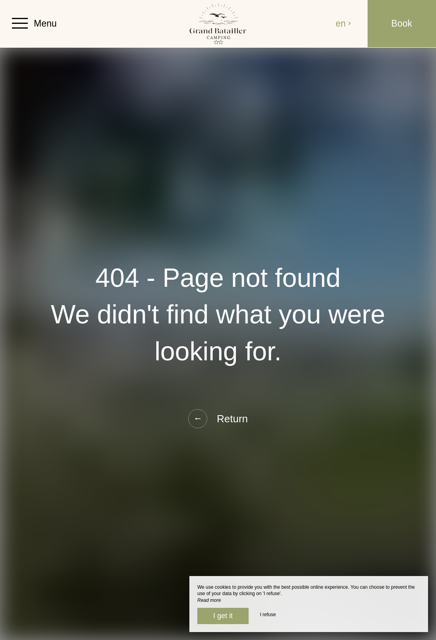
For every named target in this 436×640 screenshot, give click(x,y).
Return (218, 418)
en (344, 23)
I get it (223, 616)
